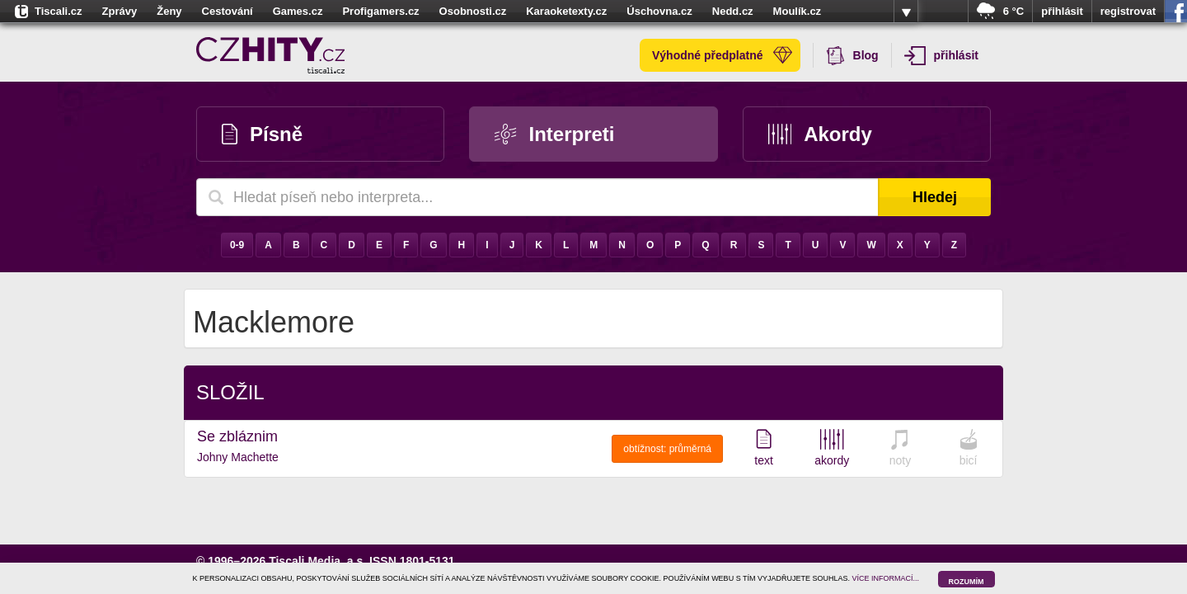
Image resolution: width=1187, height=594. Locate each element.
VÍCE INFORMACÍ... (886, 578)
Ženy (169, 11)
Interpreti (554, 134)
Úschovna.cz (659, 11)
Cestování (227, 11)
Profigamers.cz (380, 11)
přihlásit (1062, 11)
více (905, 11)
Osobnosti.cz (473, 11)
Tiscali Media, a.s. (317, 561)
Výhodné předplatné (722, 55)
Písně (262, 134)
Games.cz (298, 11)
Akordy (820, 134)
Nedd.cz (732, 11)
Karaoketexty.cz (566, 11)
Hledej (935, 197)
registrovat (1128, 11)
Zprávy (120, 11)
